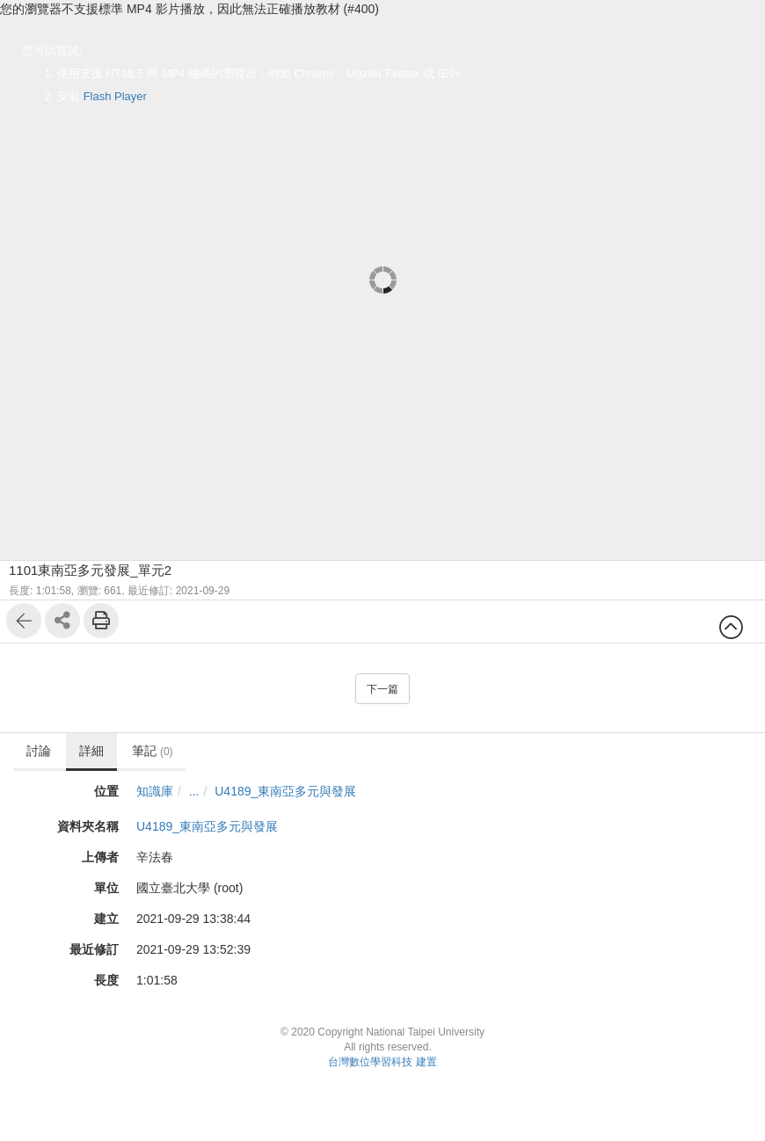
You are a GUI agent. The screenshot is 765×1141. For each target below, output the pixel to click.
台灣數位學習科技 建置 (382, 1062)
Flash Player (115, 96)
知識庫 (154, 791)
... (194, 791)
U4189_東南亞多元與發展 (285, 791)
